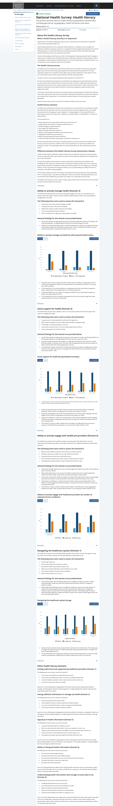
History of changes (19, 43)
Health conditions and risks (33, 10)
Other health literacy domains (22, 37)
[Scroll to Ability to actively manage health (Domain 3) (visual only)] (82, 191)
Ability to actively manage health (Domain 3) (23, 21)
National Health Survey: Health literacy (50, 10)
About (78, 6)
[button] (96, 6)
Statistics (39, 6)
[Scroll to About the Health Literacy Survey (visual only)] (71, 36)
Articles (17, 49)
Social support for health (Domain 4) (23, 25)
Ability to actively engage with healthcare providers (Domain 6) (23, 29)
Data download (93, 13)
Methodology (18, 46)
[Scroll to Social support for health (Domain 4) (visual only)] (74, 309)
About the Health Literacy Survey (23, 17)
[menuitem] (40, 6)
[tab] (40, 238)
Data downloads (19, 40)
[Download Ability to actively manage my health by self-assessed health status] (94, 238)
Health (24, 10)
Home (14, 10)
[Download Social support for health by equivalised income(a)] (94, 360)
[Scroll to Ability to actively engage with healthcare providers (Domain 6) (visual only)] (39, 439)
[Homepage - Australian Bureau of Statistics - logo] (18, 4)
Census (49, 6)
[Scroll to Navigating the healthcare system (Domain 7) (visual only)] (83, 551)
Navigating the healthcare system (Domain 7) (23, 34)
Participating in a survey (64, 6)
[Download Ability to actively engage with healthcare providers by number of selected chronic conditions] (94, 500)
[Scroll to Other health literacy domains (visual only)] (68, 666)
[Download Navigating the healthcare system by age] (94, 604)
